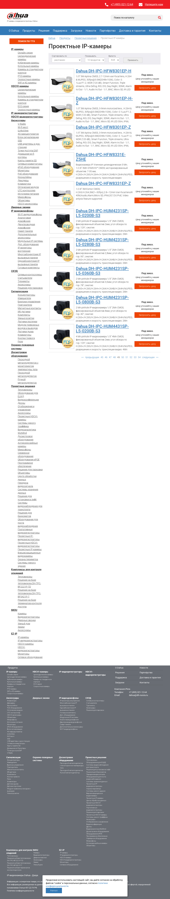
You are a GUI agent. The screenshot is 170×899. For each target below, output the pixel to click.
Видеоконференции (28, 399)
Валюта (112, 56)
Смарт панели (25, 231)
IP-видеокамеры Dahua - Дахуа (22, 875)
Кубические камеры (28, 62)
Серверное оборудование (96, 838)
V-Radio (22, 124)
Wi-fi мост (23, 127)
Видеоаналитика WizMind (96, 829)
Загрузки (76, 30)
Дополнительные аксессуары (71, 727)
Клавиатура (24, 183)
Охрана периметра (28, 559)
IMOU (14, 610)
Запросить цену (147, 87)
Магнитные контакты (29, 308)
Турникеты (24, 281)
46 (106, 357)
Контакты (155, 30)
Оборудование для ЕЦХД (96, 762)
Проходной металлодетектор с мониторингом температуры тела (72, 765)
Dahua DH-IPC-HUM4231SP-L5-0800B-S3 (102, 300)
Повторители (25, 305)
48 (114, 357)
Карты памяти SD (27, 160)
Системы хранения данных (96, 781)
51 (127, 357)
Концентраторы (26, 295)
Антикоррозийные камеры (96, 843)
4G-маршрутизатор (28, 134)
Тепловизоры (25, 389)
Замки (21, 627)
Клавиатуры (24, 334)
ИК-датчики (24, 311)
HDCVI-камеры (20, 86)
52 (131, 357)
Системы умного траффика (96, 817)
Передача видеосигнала (95, 774)
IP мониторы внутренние (70, 701)
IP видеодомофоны (22, 210)
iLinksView (23, 130)
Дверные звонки (20, 207)
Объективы (24, 200)
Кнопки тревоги (26, 338)
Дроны (21, 403)
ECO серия (23, 106)
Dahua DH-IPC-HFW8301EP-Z (103, 127)
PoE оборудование (28, 173)
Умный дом (24, 623)
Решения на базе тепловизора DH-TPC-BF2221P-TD (29, 583)
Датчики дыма (26, 331)
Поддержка (60, 30)
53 (135, 357)
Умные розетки (26, 318)
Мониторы (23, 170)
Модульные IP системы (30, 241)
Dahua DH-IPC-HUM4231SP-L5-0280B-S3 (102, 242)
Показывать (90, 56)
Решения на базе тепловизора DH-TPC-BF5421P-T (29, 593)
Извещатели (24, 298)
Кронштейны (25, 177)
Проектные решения (23, 386)
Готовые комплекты (29, 267)
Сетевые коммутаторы (30, 164)
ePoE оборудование (28, 167)
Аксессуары (18, 120)
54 (139, 357)
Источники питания (28, 193)
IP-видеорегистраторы (24, 113)
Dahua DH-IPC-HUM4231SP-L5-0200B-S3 (102, 213)
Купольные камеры (28, 66)
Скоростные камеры (29, 79)
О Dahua (14, 30)
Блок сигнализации (28, 137)
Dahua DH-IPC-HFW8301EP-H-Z (104, 100)
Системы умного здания (95, 791)
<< (82, 357)
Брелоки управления (29, 301)
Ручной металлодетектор (70, 773)
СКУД (14, 271)
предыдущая (92, 357)
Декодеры (23, 180)
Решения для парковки (30, 469)
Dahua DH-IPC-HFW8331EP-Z (103, 183)
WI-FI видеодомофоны (30, 214)
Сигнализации (19, 291)
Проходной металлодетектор (71, 770)
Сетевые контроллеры (30, 274)
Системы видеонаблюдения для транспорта (30, 506)
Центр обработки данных (96, 800)
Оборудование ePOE (29, 459)
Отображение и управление (97, 822)
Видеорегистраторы (29, 617)
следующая (148, 357)
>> (157, 357)
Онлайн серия (25, 52)
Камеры (22, 613)
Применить (133, 60)
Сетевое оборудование (30, 657)
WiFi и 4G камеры (27, 82)
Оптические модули (28, 187)
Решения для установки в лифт (98, 769)
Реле (20, 341)
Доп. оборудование (28, 244)
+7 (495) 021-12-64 (122, 4)
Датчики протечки (27, 321)
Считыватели (25, 278)
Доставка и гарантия (132, 30)
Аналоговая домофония (69, 720)
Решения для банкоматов (96, 772)
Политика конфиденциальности (20, 891)
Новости (91, 30)
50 (122, 357)
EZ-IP (14, 633)
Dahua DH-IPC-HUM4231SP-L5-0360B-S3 (102, 271)
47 (110, 357)
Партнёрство (108, 30)
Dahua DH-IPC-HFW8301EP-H (103, 71)
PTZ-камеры (24, 76)
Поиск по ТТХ (26, 41)
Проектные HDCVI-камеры (96, 815)
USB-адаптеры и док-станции (18, 741)
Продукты (29, 30)
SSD (20, 140)
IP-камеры (17, 49)
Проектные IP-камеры (30, 549)
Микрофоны (24, 197)
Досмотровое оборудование (97, 831)
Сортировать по (59, 56)
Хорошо (54, 890)
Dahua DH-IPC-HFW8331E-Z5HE (101, 157)
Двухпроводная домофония (71, 722)
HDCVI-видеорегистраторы (27, 116)
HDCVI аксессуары (28, 203)
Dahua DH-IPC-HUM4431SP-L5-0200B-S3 (102, 328)
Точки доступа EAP (28, 150)
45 (102, 357)
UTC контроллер (26, 190)
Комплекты (24, 315)
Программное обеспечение (96, 836)
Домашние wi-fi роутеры (16, 748)
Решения (44, 30)
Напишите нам (154, 4)
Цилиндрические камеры (17, 677)
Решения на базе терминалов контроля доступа (30, 603)
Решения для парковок (30, 288)
